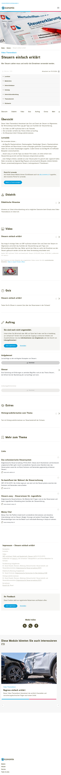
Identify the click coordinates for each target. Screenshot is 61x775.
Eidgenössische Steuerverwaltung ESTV (28, 568)
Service (3, 769)
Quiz (29, 111)
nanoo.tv (15, 558)
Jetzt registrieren (11, 345)
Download (30, 362)
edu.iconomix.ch (44, 174)
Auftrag (37, 111)
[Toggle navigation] (57, 8)
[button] (59, 71)
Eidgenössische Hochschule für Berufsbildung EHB (31, 573)
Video (22, 111)
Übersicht (4, 111)
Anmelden (23, 345)
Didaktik (14, 111)
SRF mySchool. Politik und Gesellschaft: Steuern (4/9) (20, 556)
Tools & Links (5, 772)
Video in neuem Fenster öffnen (16, 262)
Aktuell (3, 766)
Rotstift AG (6, 585)
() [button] (6, 71)
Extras (46, 111)
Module (9, 48)
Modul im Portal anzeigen (13, 182)
